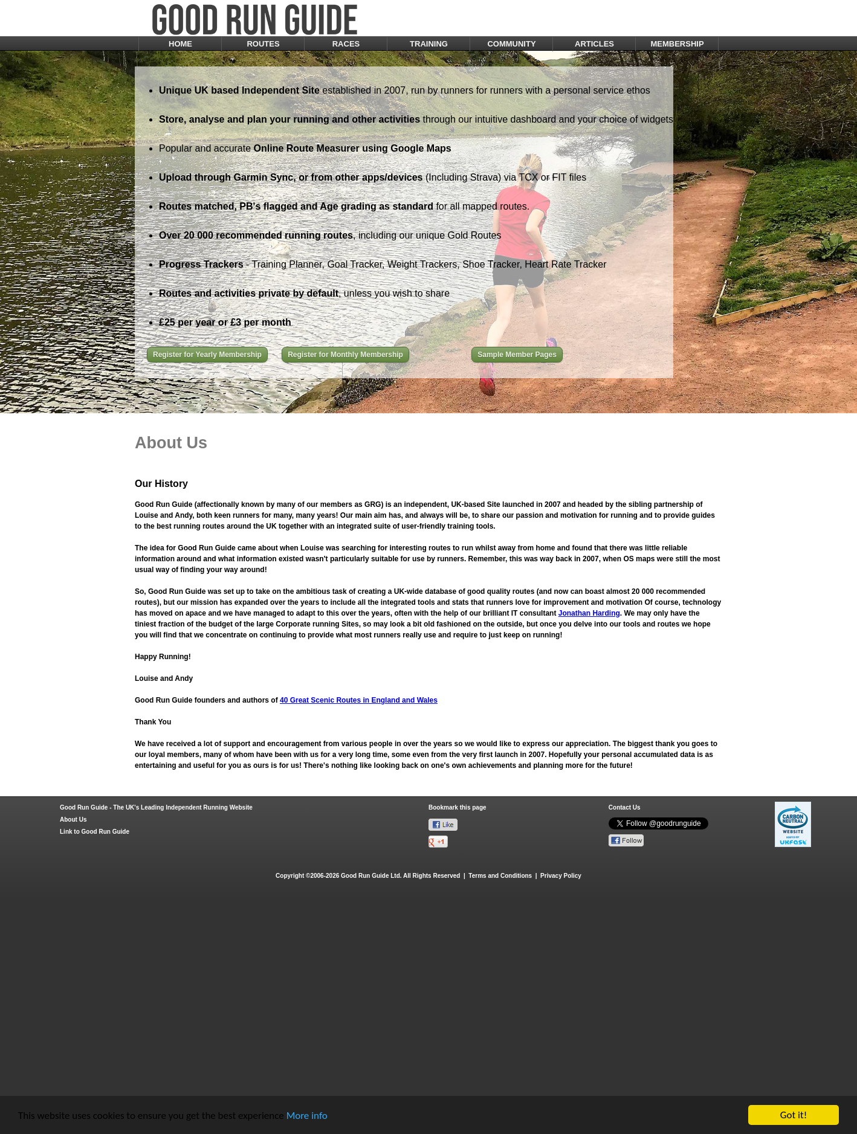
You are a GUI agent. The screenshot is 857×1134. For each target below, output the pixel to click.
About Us (73, 819)
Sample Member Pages (517, 354)
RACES (346, 43)
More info (307, 1116)
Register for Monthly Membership (345, 354)
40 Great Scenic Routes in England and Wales (359, 700)
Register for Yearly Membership (207, 354)
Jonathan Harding (589, 613)
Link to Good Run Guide (94, 831)
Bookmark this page (457, 807)
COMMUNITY (511, 43)
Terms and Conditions (500, 875)
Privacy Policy (560, 875)
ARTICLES (594, 43)
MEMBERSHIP (676, 43)
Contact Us (625, 807)
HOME (180, 43)
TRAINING (429, 43)
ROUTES (263, 43)
